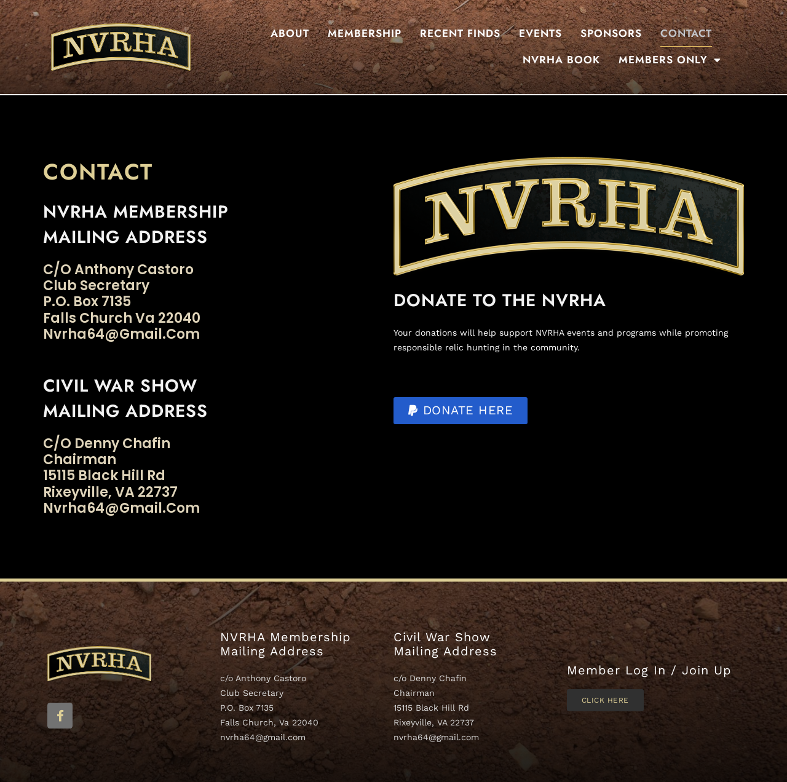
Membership (364, 33)
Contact (686, 33)
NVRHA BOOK (561, 59)
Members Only (670, 60)
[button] (461, 410)
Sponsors (611, 33)
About (290, 33)
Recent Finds (460, 33)
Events (540, 33)
